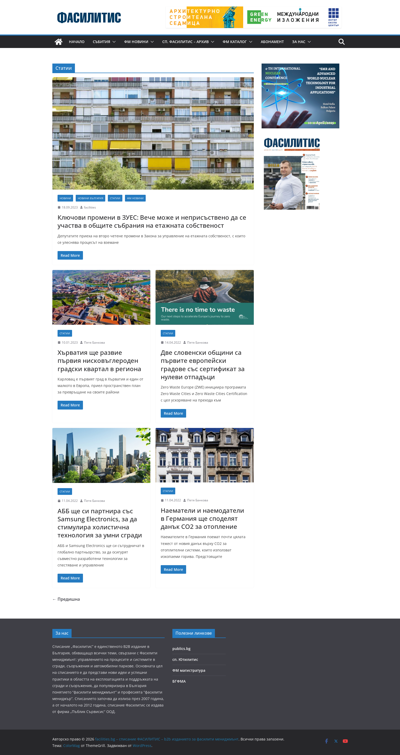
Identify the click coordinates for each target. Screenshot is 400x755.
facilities (90, 207)
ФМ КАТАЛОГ (235, 41)
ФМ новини (136, 41)
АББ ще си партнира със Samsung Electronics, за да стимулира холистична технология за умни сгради (100, 523)
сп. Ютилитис (185, 659)
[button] (113, 41)
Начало (77, 41)
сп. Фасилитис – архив (185, 41)
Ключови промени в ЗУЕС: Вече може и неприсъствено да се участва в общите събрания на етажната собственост (152, 221)
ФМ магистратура (188, 670)
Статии (115, 198)
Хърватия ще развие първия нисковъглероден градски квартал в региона (99, 360)
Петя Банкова (94, 342)
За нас (298, 41)
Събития (101, 41)
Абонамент (272, 41)
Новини (65, 198)
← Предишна (66, 599)
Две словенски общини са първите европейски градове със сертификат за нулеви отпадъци (203, 364)
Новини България (90, 198)
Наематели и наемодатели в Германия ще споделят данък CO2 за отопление (202, 518)
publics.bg (181, 648)
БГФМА (179, 681)
